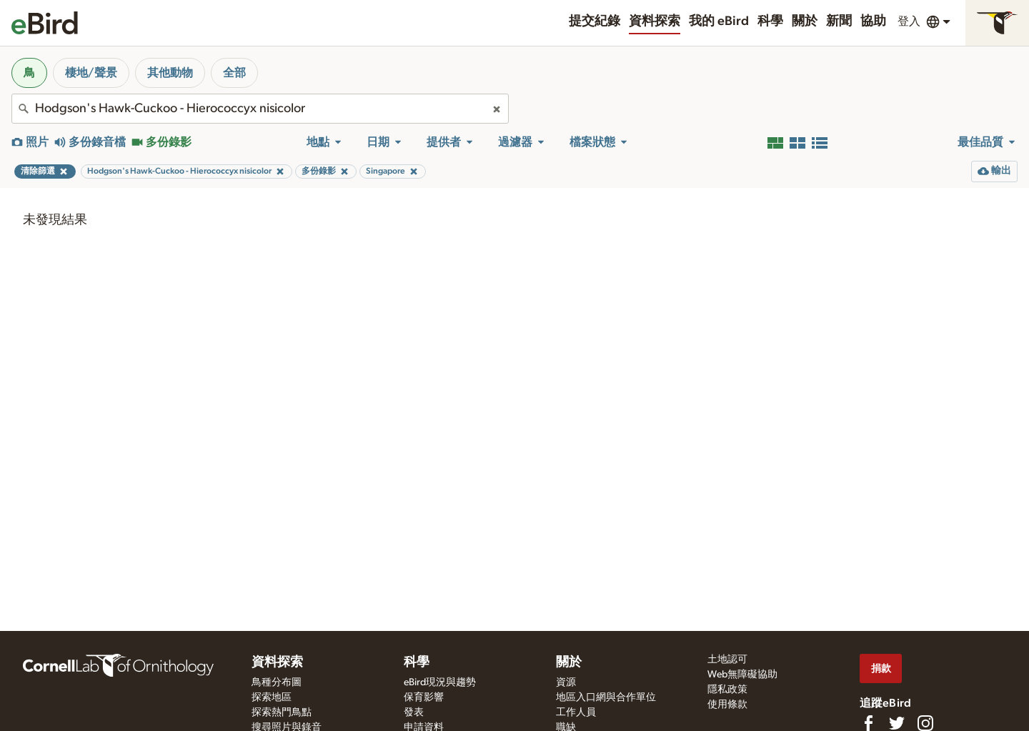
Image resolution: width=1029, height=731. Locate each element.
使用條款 (727, 705)
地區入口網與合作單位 (606, 697)
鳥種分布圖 (277, 682)
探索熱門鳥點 (282, 712)
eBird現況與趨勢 (440, 682)
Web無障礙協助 (742, 675)
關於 (804, 21)
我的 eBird (719, 21)
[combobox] (260, 108)
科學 (770, 21)
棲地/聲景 (91, 73)
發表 (414, 712)
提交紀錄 (594, 21)
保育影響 (424, 697)
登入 (909, 21)
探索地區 (272, 697)
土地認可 (727, 660)
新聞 (839, 21)
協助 (873, 21)
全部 (234, 73)
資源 (566, 682)
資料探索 (654, 21)
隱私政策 (727, 690)
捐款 (881, 668)
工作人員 (576, 712)
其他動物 (170, 73)
